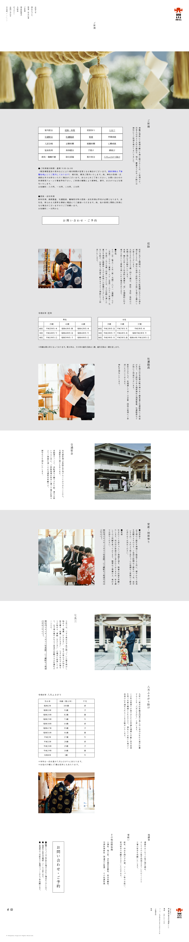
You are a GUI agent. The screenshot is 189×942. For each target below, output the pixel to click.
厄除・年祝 (70, 130)
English (7, 18)
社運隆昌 (70, 136)
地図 (151, 909)
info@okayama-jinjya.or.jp (160, 924)
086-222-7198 (164, 919)
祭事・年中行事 (28, 14)
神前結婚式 (21, 14)
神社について (32, 14)
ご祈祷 (25, 14)
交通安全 (49, 136)
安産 (91, 136)
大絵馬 (17, 14)
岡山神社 (178, 14)
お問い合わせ (10, 14)
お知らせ (35, 14)
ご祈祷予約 (155, 911)
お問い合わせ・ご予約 (80, 220)
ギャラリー (14, 14)
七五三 (112, 130)
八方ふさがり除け (112, 156)
